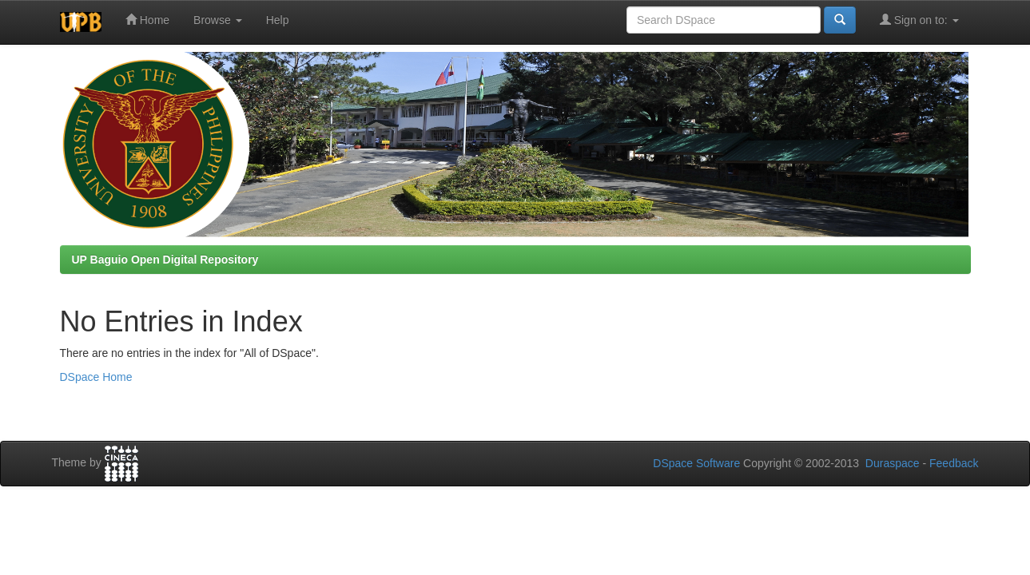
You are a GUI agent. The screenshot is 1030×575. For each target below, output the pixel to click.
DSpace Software (696, 463)
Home (147, 19)
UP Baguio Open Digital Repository (165, 259)
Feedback (953, 463)
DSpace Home (96, 377)
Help (277, 20)
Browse (217, 20)
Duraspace (892, 463)
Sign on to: (919, 19)
